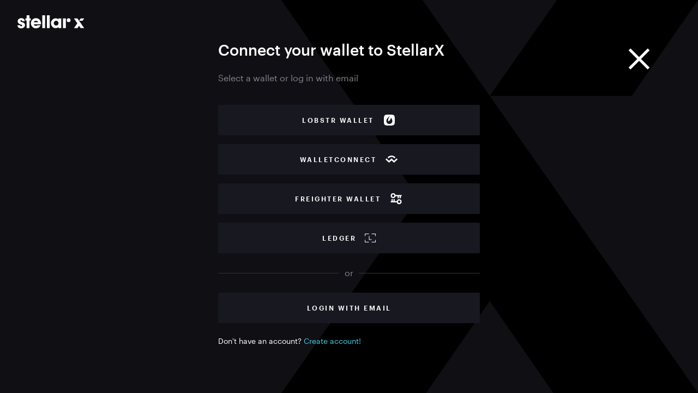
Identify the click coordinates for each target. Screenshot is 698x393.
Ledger (349, 238)
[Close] (639, 59)
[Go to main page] (51, 22)
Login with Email (349, 308)
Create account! (332, 341)
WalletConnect (349, 159)
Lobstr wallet (349, 120)
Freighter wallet (349, 198)
